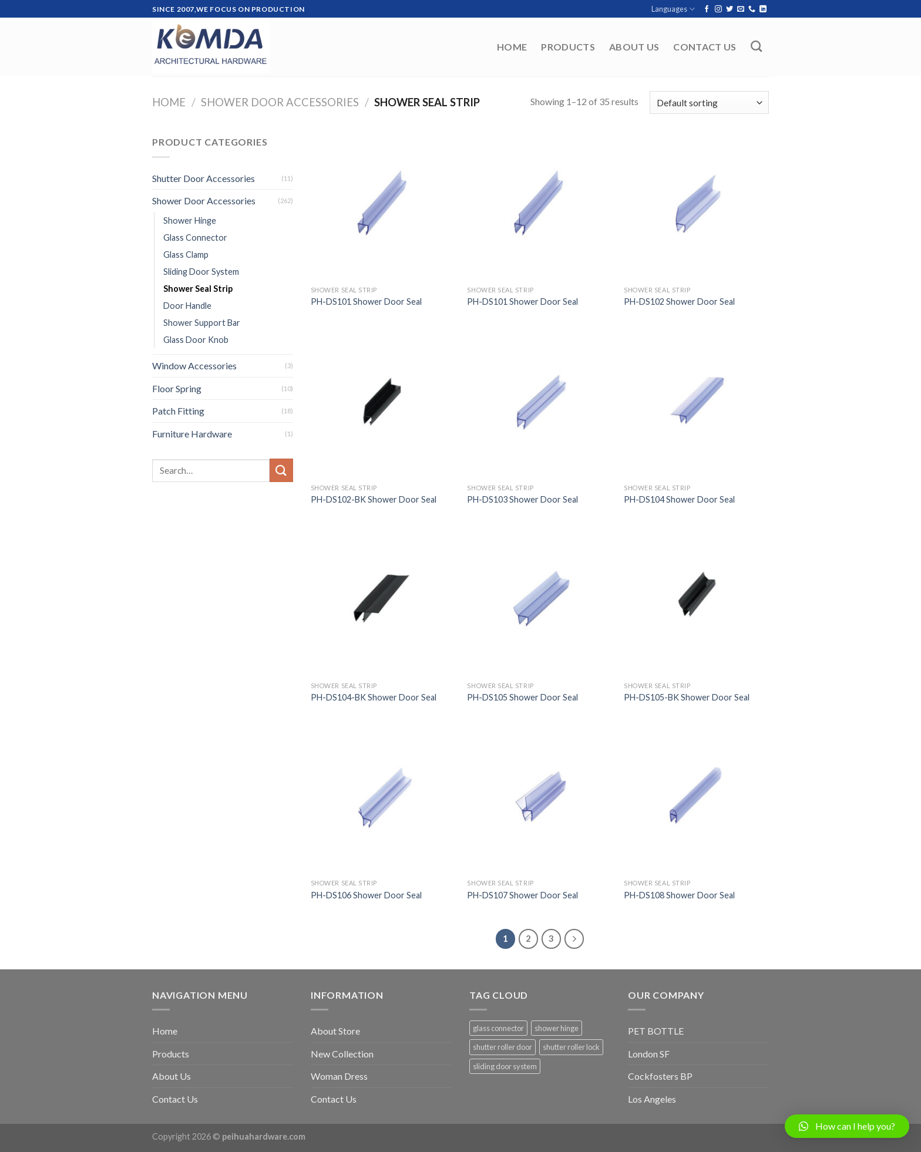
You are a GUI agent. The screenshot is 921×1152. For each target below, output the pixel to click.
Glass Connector (195, 237)
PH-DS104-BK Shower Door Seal (373, 697)
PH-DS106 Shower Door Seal (366, 895)
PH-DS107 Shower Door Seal (522, 895)
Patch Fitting (178, 410)
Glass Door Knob (195, 340)
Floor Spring (176, 388)
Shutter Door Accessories (203, 178)
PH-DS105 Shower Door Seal (522, 697)
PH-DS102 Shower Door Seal (679, 301)
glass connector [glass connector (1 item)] (498, 1028)
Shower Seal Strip (198, 289)
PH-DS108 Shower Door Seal (679, 895)
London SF (649, 1053)
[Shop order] (709, 102)
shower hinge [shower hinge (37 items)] (557, 1028)
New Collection (342, 1053)
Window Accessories (194, 365)
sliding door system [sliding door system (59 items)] (505, 1066)
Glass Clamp (186, 255)
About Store (335, 1030)
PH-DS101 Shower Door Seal (366, 301)
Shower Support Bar (201, 323)
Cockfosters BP (660, 1076)
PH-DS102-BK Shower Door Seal (373, 499)
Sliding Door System (201, 272)
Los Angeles (652, 1098)
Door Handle (187, 306)
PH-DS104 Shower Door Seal (679, 499)
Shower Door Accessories (280, 102)
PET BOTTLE (656, 1030)
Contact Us (704, 46)
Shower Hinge (189, 220)
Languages (673, 9)
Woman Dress (339, 1076)
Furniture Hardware (192, 433)
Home (512, 46)
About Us (634, 46)
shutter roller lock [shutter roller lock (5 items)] (571, 1047)
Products (568, 46)
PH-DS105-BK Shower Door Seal (686, 697)
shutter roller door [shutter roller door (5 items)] (502, 1047)
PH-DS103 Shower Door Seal (522, 499)
